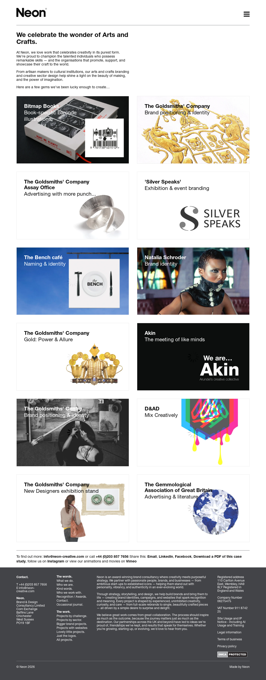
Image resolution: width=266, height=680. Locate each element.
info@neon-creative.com (64, 557)
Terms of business (229, 639)
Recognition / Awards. (72, 596)
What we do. (65, 581)
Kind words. (64, 588)
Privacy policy (226, 646)
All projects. (65, 640)
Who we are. (65, 585)
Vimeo (131, 561)
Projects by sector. (69, 620)
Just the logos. (66, 636)
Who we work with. (69, 592)
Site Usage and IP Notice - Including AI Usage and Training (231, 622)
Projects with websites (72, 628)
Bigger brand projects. (72, 624)
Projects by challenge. (72, 616)
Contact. (62, 600)
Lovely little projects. (71, 632)
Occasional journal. (70, 604)
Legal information (229, 632)
